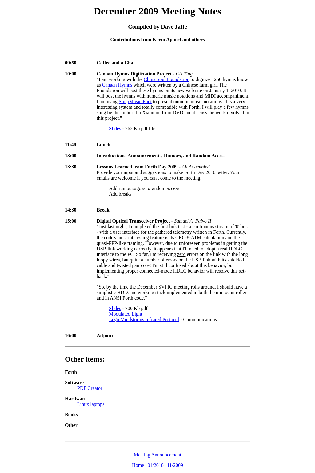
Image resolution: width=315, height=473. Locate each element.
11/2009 (175, 465)
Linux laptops (90, 404)
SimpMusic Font (135, 101)
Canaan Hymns (117, 84)
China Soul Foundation (166, 79)
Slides (115, 128)
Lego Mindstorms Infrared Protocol (144, 319)
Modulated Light (125, 314)
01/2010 (155, 465)
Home (138, 465)
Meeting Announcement (157, 454)
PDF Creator (89, 388)
